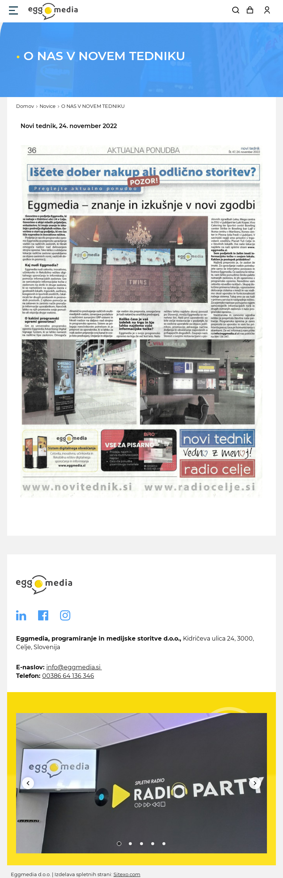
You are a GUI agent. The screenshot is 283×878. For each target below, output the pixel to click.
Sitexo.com (126, 874)
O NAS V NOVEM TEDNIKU (93, 106)
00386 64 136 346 (68, 675)
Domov (25, 106)
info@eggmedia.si (74, 667)
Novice (48, 106)
